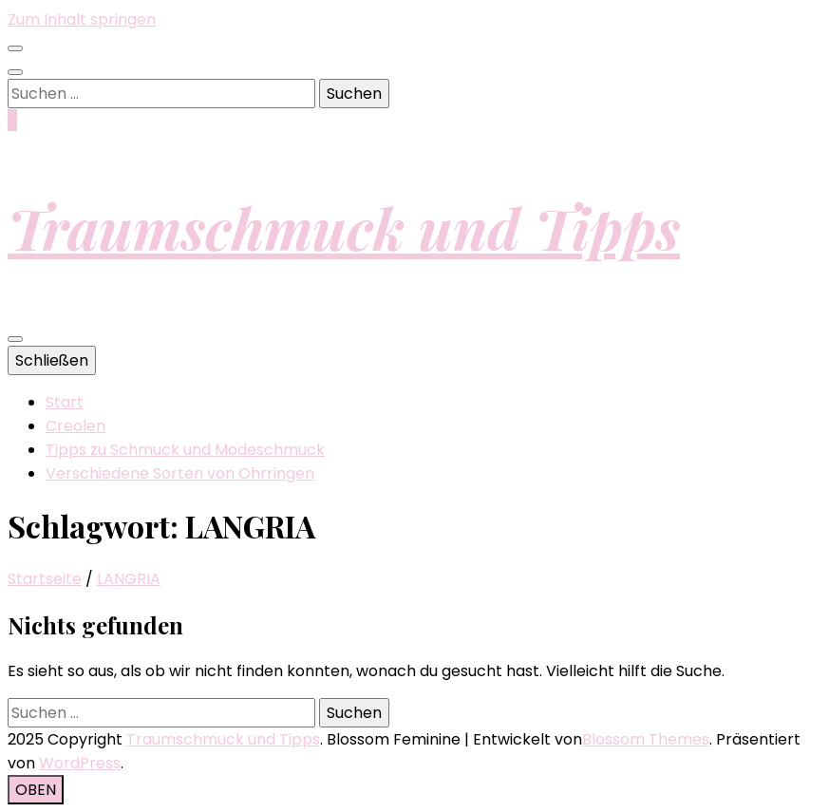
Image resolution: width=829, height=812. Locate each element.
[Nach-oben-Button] (36, 789)
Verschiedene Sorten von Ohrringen (180, 473)
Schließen (51, 360)
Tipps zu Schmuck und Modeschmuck (185, 450)
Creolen (75, 426)
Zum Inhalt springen (82, 19)
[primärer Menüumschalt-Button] (15, 339)
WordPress (80, 763)
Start (65, 402)
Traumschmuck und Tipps (344, 227)
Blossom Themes (645, 739)
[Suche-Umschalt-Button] (15, 72)
